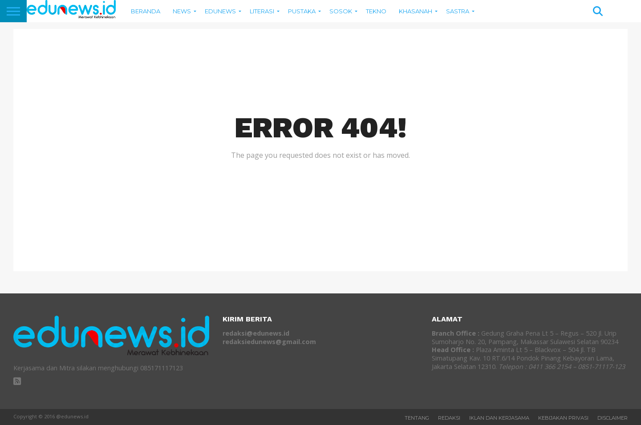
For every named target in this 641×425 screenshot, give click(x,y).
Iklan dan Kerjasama (499, 418)
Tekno (376, 11)
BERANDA (145, 11)
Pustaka (302, 11)
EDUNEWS (220, 11)
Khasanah (415, 11)
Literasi (262, 11)
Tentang (417, 418)
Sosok (340, 11)
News (182, 11)
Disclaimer (612, 418)
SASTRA (457, 11)
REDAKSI (449, 418)
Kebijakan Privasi (563, 418)
